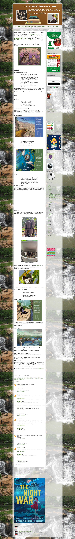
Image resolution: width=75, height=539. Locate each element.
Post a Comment (18, 464)
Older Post (42, 468)
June (50, 207)
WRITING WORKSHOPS (36, 27)
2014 (49, 225)
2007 (49, 235)
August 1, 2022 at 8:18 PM (21, 391)
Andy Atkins (30, 39)
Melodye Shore (38, 265)
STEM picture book (21, 379)
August (50, 193)
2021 (49, 216)
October (50, 190)
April (49, 210)
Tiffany (18, 434)
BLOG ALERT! (51, 201)
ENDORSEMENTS (56, 26)
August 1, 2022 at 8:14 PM (21, 385)
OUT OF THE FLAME (29, 26)
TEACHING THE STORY (18, 27)
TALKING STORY (27, 27)
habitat (20, 378)
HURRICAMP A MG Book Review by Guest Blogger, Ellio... (54, 195)
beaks (22, 377)
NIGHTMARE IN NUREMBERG (40, 26)
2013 (49, 227)
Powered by (53, 87)
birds (24, 377)
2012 (49, 228)
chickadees (27, 377)
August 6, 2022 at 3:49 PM (21, 444)
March (50, 211)
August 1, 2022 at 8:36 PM (21, 398)
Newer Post (16, 468)
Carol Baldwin (19, 388)
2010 (49, 231)
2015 (49, 224)
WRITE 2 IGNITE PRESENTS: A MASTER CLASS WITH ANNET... (54, 199)
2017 (49, 221)
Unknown (18, 394)
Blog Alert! (50, 202)
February (50, 213)
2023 (49, 185)
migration (32, 378)
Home (15, 26)
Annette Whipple (19, 460)
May (49, 209)
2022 (49, 186)
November (50, 189)
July (49, 206)
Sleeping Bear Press (33, 34)
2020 (49, 217)
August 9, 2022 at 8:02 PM (21, 462)
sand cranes (38, 378)
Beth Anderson (19, 407)
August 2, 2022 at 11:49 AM (21, 409)
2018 (49, 220)
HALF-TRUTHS (21, 26)
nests (35, 378)
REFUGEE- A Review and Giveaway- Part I (25, 531)
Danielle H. (18, 418)
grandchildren (16, 378)
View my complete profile (51, 109)
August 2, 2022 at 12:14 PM (21, 415)
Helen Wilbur (17, 39)
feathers (37, 377)
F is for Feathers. (37, 93)
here (27, 364)
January (50, 214)
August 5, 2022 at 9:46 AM (21, 425)
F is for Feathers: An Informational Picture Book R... (54, 204)
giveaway (39, 377)
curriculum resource (32, 377)
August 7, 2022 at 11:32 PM (21, 451)
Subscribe (54, 84)
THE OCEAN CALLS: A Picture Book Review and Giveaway (54, 197)
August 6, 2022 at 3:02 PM (21, 438)
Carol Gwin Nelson (20, 447)
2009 (49, 232)
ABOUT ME (49, 26)
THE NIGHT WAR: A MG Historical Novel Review (23, 474)
